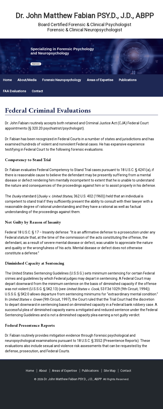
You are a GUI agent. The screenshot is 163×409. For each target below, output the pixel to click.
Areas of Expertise (100, 80)
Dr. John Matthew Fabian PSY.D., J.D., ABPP (85, 15)
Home (7, 80)
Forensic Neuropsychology (61, 80)
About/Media (26, 80)
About (43, 370)
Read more (36, 64)
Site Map (109, 370)
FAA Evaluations (14, 91)
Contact (37, 91)
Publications (127, 80)
